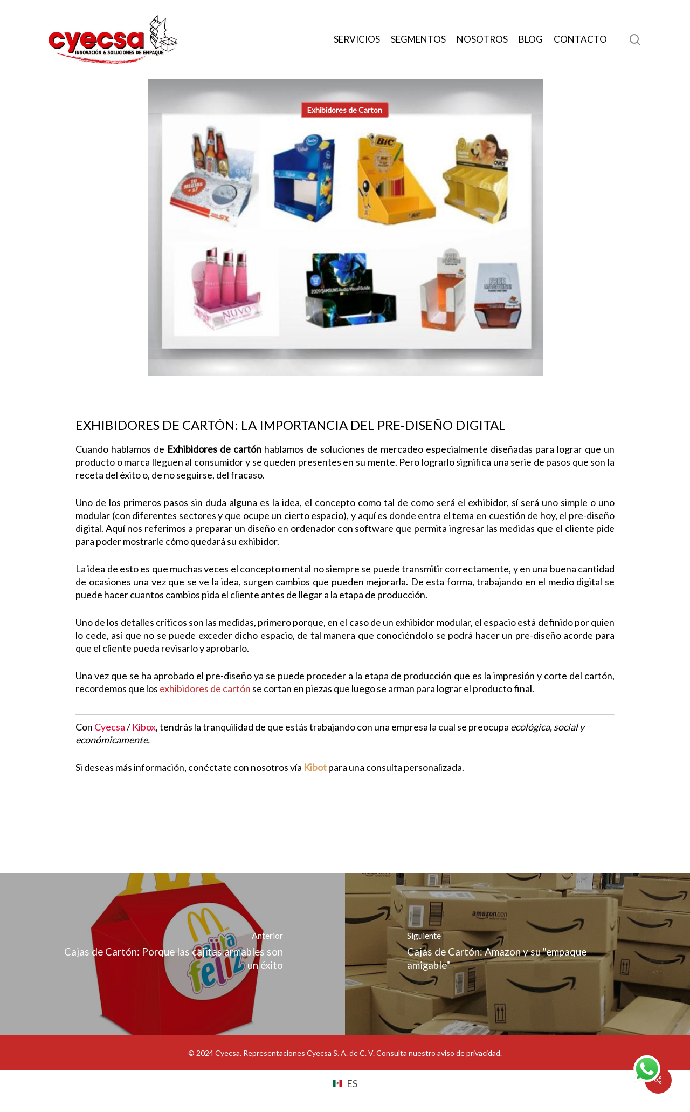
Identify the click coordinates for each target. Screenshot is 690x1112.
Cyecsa (109, 727)
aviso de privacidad (468, 1053)
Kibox (144, 727)
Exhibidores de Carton (344, 109)
